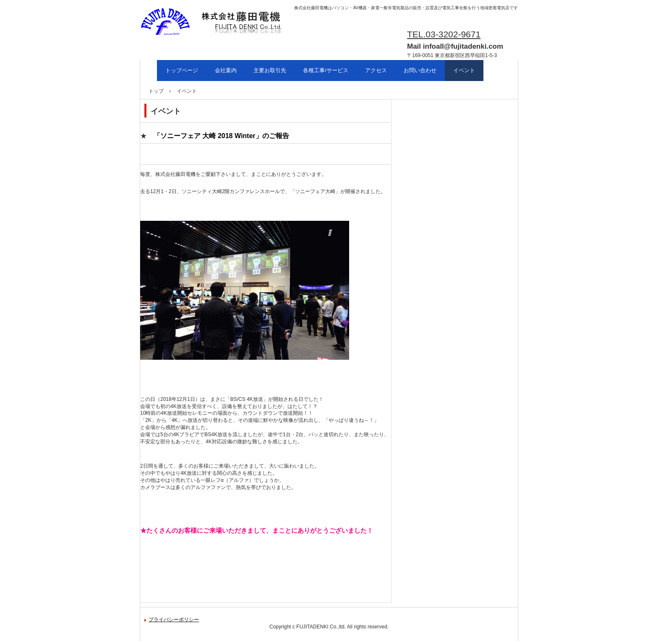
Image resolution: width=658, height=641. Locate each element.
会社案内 (226, 70)
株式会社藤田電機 (180, 42)
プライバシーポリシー (174, 620)
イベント (464, 70)
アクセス (376, 70)
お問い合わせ (420, 70)
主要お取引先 (269, 70)
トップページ (181, 70)
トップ (156, 91)
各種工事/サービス (325, 70)
